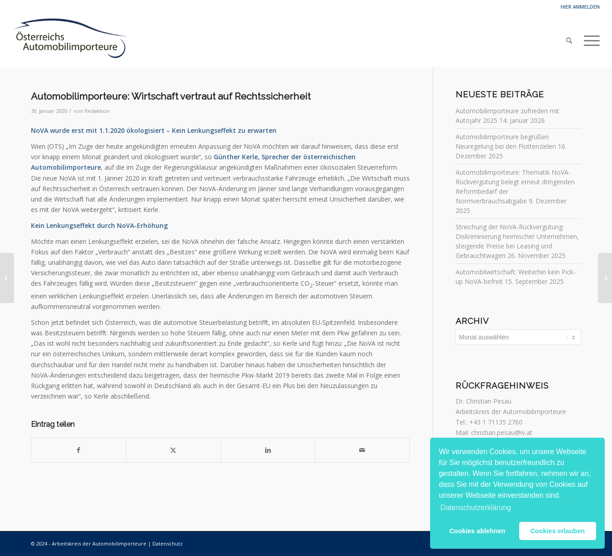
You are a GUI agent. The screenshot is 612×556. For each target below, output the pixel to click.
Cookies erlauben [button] (557, 531)
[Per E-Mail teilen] (362, 450)
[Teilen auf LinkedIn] (268, 450)
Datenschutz (167, 543)
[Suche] (569, 40)
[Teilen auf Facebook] (78, 450)
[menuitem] (569, 40)
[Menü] (589, 40)
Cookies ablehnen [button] (477, 531)
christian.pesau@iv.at (501, 432)
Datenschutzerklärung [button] (475, 507)
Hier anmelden (580, 6)
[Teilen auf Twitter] (173, 450)
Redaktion (97, 110)
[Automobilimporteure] (69, 40)
